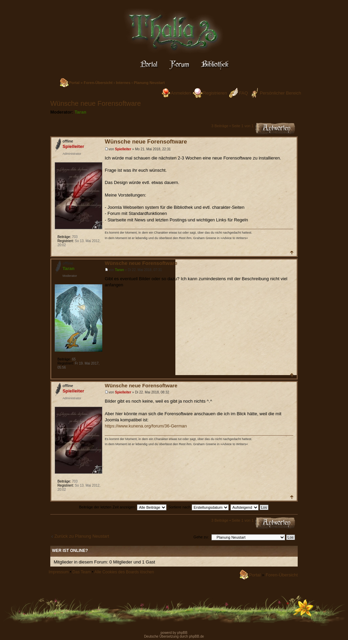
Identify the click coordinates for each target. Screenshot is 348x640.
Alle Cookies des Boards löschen (124, 572)
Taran (80, 112)
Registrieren (215, 93)
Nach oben (291, 252)
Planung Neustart (149, 83)
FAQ (243, 93)
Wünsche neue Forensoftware (95, 103)
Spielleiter (123, 149)
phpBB (182, 633)
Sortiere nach (198, 507)
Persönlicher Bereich (280, 93)
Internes (123, 83)
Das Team (81, 572)
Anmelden (181, 93)
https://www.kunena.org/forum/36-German (146, 425)
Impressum (59, 572)
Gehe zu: (201, 537)
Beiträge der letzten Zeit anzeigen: (123, 507)
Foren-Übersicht (98, 83)
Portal (74, 83)
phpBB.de (196, 636)
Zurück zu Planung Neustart (81, 536)
